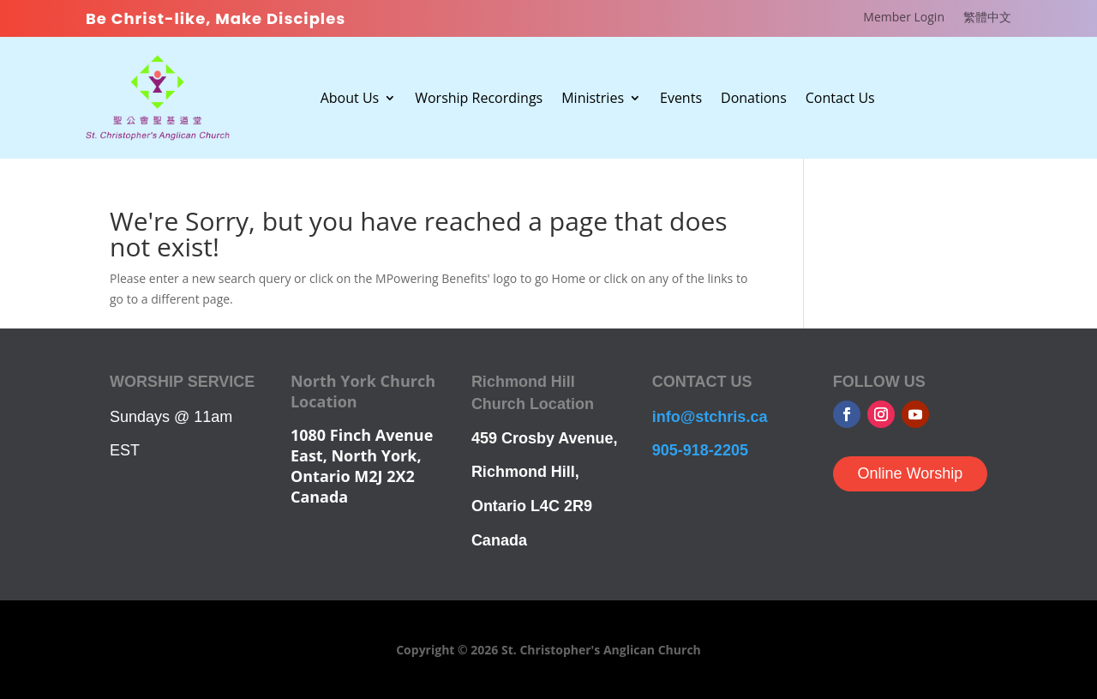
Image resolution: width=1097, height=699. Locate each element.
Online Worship (909, 473)
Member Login (903, 18)
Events (681, 99)
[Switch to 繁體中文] (987, 20)
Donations (754, 99)
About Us (350, 99)
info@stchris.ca (710, 416)
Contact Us (840, 99)
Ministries (592, 99)
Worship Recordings (479, 99)
